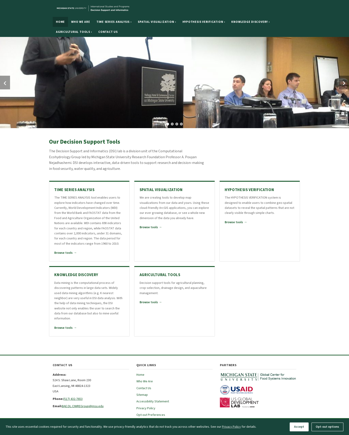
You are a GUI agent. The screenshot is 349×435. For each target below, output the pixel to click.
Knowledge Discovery (250, 22)
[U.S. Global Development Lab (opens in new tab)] (258, 403)
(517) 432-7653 (73, 398)
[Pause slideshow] (342, 113)
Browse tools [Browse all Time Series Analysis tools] (65, 252)
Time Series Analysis (114, 22)
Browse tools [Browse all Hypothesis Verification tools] (236, 222)
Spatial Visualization (157, 22)
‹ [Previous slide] (4, 83)
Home (60, 22)
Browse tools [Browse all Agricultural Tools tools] (151, 302)
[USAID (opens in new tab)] (258, 390)
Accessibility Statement (152, 401)
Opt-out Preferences (150, 415)
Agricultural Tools (74, 32)
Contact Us (108, 32)
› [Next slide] (343, 83)
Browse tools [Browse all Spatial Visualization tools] (151, 227)
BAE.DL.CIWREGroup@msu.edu (83, 406)
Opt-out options (327, 427)
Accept (299, 427)
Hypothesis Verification (203, 22)
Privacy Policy (145, 408)
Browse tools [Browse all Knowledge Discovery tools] (65, 327)
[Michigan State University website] (121, 8)
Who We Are (80, 22)
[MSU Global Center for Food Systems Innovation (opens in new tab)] (258, 377)
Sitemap (142, 395)
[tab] (167, 124)
